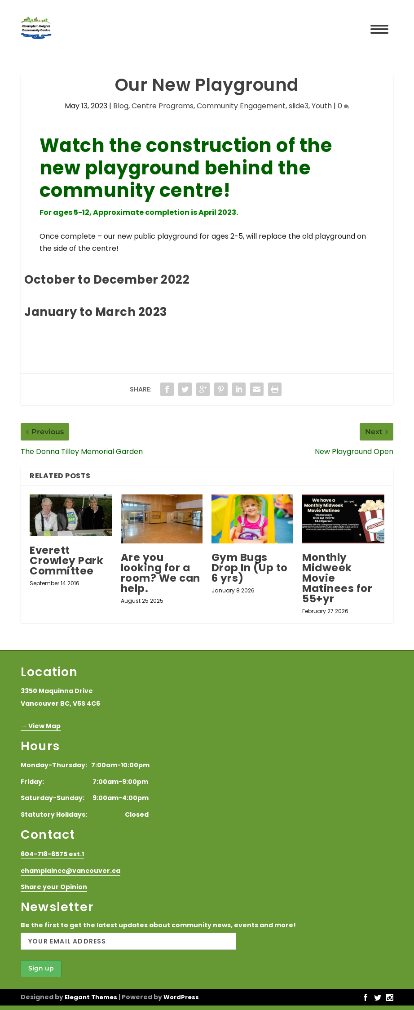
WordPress (181, 997)
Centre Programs (163, 106)
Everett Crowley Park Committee (66, 560)
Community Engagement (241, 106)
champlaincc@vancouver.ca (70, 870)
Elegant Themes (91, 997)
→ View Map (41, 725)
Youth (322, 106)
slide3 (298, 106)
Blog (120, 106)
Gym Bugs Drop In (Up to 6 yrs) (249, 567)
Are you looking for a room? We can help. (160, 573)
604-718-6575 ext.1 (52, 854)
